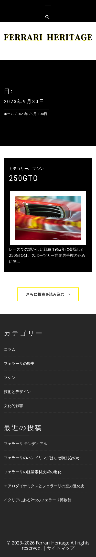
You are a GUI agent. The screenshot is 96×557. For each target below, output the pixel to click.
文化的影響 (13, 405)
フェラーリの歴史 (19, 363)
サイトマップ (60, 548)
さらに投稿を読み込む (48, 294)
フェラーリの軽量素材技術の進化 (32, 471)
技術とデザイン (17, 391)
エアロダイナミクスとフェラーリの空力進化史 (44, 485)
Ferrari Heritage (52, 543)
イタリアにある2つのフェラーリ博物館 (37, 499)
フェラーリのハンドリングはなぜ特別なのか (42, 457)
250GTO (23, 178)
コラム (9, 349)
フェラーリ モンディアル (25, 443)
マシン (38, 168)
